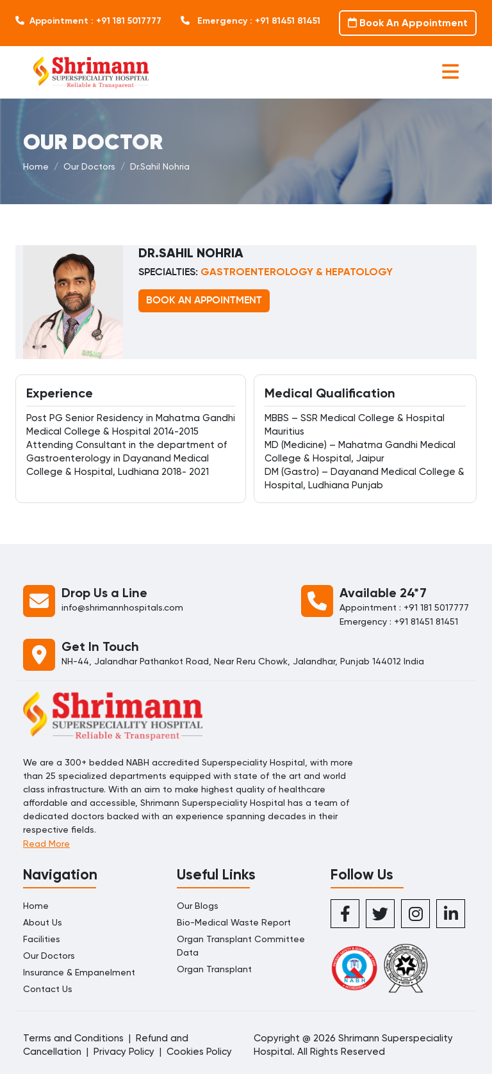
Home (36, 166)
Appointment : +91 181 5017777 (88, 20)
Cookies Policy (199, 1051)
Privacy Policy (124, 1051)
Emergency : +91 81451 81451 (250, 20)
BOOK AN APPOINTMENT (204, 301)
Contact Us (47, 989)
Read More (46, 843)
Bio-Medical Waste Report (234, 922)
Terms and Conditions (73, 1038)
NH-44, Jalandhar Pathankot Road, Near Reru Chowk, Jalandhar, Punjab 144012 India (243, 661)
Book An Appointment (408, 23)
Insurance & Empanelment (79, 972)
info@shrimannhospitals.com (122, 607)
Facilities (41, 939)
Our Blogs (197, 906)
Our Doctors (89, 166)
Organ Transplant (214, 969)
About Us (42, 922)
